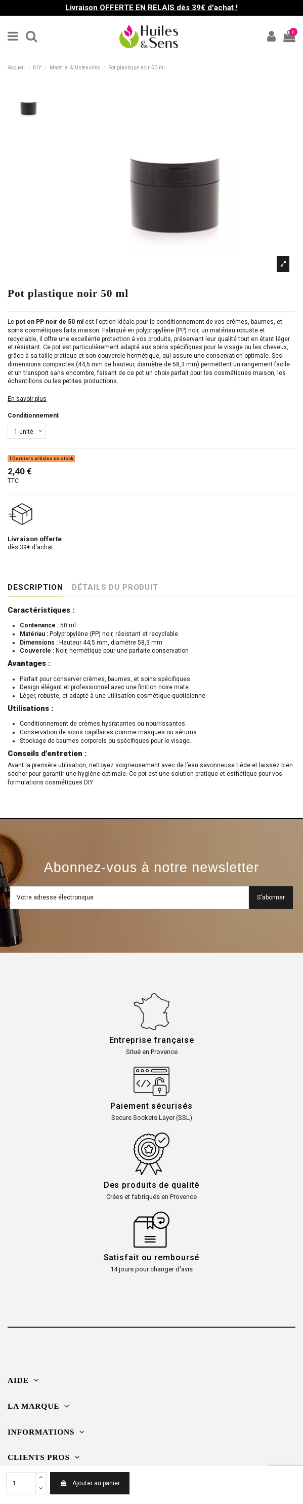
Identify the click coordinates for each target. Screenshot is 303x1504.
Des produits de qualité (152, 1185)
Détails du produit (115, 587)
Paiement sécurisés (151, 1106)
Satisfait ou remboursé (152, 1257)
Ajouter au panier (89, 1483)
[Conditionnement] (27, 431)
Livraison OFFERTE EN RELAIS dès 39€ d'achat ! (151, 7)
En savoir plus (27, 398)
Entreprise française (151, 1040)
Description (35, 587)
